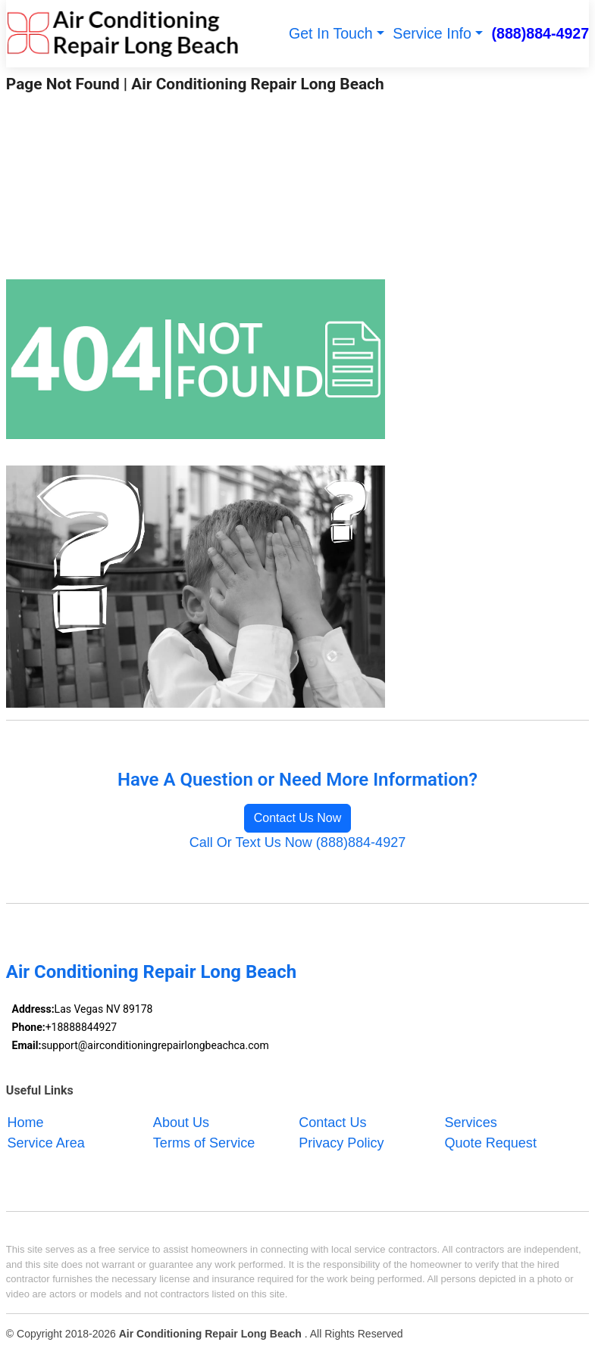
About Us (181, 1122)
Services (471, 1122)
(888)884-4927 (541, 33)
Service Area (46, 1143)
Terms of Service (204, 1143)
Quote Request (491, 1143)
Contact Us (332, 1122)
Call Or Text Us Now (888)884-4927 (297, 842)
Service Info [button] (432, 33)
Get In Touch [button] (331, 33)
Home (26, 1122)
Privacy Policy (341, 1143)
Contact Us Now (298, 817)
